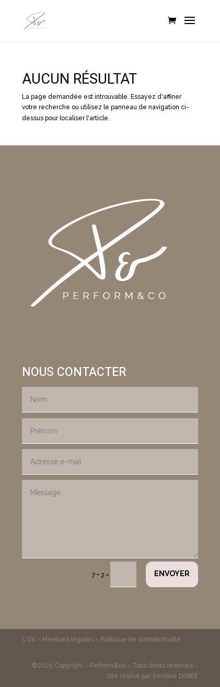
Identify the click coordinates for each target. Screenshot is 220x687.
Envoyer (172, 573)
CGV (29, 639)
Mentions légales (68, 639)
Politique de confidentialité (140, 639)
